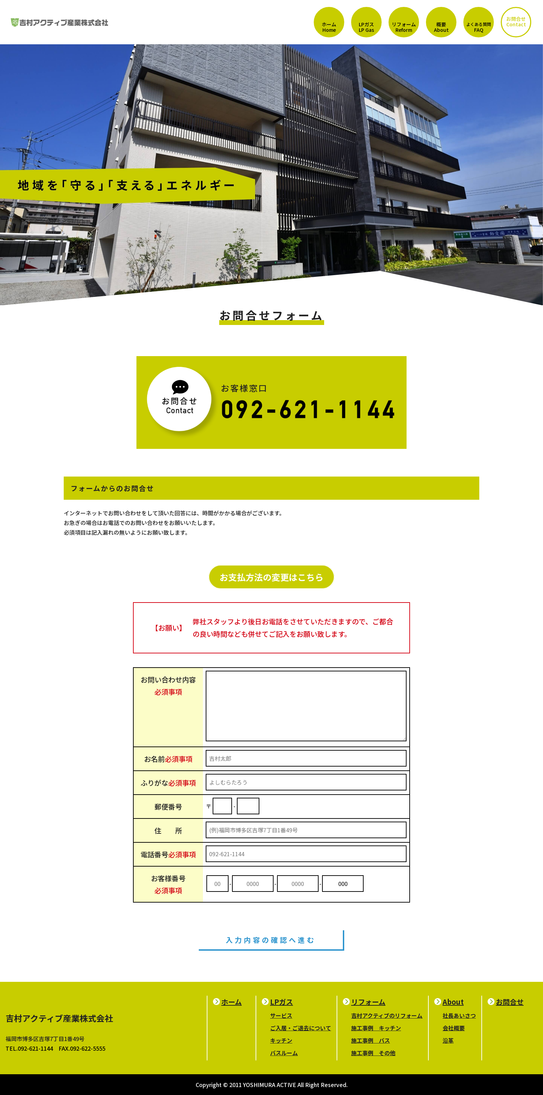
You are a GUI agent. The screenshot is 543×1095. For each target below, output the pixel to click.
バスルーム (284, 1053)
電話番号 (168, 854)
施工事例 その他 (373, 1053)
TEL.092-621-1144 (29, 1048)
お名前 (168, 759)
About (453, 1002)
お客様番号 (168, 884)
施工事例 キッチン (376, 1028)
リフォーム (368, 1002)
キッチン (281, 1040)
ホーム (231, 1002)
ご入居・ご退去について (300, 1028)
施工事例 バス (370, 1040)
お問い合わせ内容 (168, 686)
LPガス (281, 1002)
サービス (281, 1015)
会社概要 (454, 1028)
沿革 (448, 1040)
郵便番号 (168, 807)
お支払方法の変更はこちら (271, 577)
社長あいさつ (459, 1015)
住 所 (168, 830)
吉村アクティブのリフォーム (386, 1015)
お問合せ (510, 1002)
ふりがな (168, 783)
